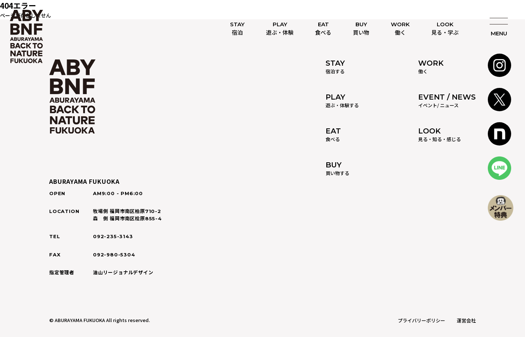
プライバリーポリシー (421, 320)
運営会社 (466, 320)
